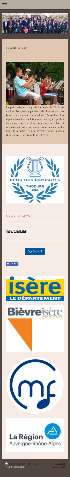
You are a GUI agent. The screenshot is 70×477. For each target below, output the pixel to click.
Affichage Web (58, 466)
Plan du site (32, 464)
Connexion (60, 463)
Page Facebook (34, 251)
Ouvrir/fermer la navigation (35, 4)
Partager (12, 263)
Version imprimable (15, 464)
